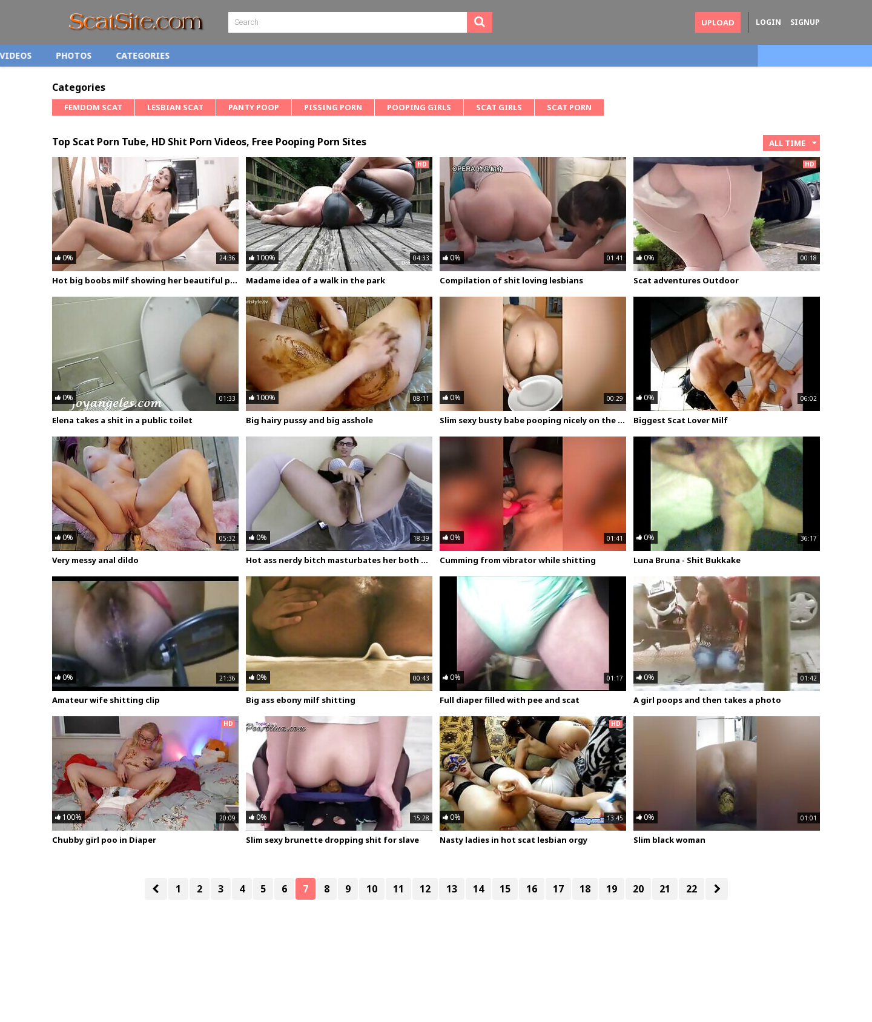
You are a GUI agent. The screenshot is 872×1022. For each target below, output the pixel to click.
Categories (257, 55)
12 (425, 888)
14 (478, 888)
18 (585, 888)
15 (505, 888)
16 (531, 888)
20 (638, 888)
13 (451, 888)
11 (398, 888)
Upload (718, 22)
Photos (188, 55)
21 (664, 888)
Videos (130, 55)
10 (371, 888)
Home (77, 55)
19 (611, 888)
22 (691, 888)
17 (558, 888)
